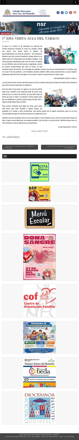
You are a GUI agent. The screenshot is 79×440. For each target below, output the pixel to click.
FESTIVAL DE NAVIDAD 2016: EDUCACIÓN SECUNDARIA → (61, 147)
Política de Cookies (46, 434)
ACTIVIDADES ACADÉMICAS (9, 35)
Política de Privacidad (33, 434)
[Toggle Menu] (5, 156)
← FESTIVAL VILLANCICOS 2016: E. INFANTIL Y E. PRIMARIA (19, 147)
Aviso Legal (22, 434)
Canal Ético (56, 434)
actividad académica (13, 137)
